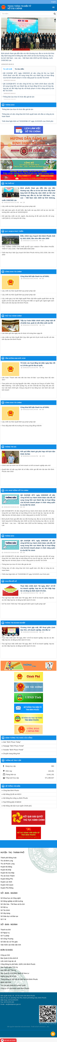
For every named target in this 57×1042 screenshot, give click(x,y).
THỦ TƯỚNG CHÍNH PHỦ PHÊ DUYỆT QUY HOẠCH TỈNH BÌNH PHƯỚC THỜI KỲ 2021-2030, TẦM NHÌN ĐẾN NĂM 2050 (28, 248)
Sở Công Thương (7, 939)
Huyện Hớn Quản (7, 885)
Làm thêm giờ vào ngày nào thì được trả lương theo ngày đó (22, 333)
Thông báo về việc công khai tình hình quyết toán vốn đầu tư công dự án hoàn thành (28, 115)
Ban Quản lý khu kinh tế (9, 958)
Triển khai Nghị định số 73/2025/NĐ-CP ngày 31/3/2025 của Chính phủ (27, 121)
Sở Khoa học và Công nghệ (11, 898)
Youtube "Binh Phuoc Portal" (13, 750)
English (53, 2)
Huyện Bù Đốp (6, 870)
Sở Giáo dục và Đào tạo (9, 916)
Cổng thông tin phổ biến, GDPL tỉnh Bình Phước (18, 964)
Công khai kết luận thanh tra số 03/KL (34, 276)
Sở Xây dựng (5, 913)
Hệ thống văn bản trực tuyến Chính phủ (17, 806)
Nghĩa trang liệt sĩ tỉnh (8, 976)
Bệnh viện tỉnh (6, 982)
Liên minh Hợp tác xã (8, 961)
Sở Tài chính (5, 910)
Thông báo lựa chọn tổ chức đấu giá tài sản (18, 97)
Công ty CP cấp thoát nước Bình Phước (15, 988)
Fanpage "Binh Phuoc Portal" (13, 746)
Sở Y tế (3, 919)
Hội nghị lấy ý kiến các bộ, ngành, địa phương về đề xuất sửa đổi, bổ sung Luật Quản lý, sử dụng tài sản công (28, 217)
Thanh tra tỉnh (6, 930)
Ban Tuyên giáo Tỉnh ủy (9, 967)
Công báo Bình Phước (11, 790)
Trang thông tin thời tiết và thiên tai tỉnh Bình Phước (19, 979)
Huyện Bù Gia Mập (7, 873)
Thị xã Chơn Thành (8, 876)
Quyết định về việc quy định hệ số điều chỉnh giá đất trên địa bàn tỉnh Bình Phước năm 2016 (28, 470)
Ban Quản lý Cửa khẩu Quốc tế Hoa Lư (15, 973)
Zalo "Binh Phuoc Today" (12, 742)
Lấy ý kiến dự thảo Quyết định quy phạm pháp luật (18, 206)
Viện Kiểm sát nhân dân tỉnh (11, 945)
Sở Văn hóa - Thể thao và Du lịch (13, 904)
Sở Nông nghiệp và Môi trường (12, 901)
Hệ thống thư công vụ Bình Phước (15, 798)
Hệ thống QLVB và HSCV (12, 794)
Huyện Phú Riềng (7, 888)
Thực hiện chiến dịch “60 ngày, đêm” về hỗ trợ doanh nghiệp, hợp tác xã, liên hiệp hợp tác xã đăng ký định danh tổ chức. (37, 588)
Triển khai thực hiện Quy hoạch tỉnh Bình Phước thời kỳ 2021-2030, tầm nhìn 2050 (28, 254)
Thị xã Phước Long (7, 864)
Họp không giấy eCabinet (12, 802)
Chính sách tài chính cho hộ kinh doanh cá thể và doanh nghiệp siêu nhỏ (26, 465)
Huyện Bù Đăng (6, 867)
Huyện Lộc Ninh (6, 882)
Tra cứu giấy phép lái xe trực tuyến (13, 985)
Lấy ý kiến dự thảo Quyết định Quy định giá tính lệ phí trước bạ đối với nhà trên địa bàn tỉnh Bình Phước (28, 338)
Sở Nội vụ (4, 907)
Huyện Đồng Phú (7, 879)
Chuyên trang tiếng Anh (11, 753)
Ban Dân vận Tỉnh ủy (8, 970)
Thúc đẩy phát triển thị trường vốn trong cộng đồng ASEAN (22, 426)
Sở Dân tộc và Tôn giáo (9, 942)
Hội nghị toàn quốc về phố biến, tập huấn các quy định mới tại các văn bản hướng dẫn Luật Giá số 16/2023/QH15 (28, 211)
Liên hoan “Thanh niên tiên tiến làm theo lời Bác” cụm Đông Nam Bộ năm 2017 (28, 379)
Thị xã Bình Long (7, 861)
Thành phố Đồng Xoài (8, 858)
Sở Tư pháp (5, 936)
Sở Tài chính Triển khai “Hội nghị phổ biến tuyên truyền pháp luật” (24, 604)
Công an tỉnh (5, 955)
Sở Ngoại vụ (5, 933)
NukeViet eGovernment (22, 1026)
